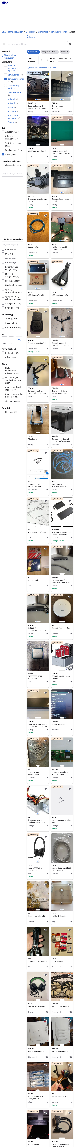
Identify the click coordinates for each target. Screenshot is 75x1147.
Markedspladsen (15, 31)
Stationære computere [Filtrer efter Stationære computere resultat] (14, 116)
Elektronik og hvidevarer (30, 34)
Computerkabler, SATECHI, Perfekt (34, 485)
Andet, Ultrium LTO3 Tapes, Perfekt (35, 1097)
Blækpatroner (57, 961)
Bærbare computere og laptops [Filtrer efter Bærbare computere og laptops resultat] (14, 68)
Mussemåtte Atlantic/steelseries (59, 485)
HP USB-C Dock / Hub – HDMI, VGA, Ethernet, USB (62, 581)
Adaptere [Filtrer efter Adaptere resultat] (12, 131)
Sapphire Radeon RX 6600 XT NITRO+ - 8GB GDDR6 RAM (37, 108)
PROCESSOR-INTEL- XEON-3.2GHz (35, 677)
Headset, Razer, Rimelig (37, 1006)
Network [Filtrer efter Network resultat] (13, 103)
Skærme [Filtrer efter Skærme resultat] (12, 107)
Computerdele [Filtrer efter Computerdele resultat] (15, 74)
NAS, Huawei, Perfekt (60, 1051)
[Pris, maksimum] (11, 339)
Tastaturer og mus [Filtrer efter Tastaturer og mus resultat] (13, 144)
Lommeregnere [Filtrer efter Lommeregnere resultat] (14, 93)
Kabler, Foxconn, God (60, 1096)
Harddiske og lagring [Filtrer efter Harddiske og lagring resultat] (13, 87)
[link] (12, 56)
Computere (43, 31)
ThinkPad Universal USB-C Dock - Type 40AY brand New (61, 534)
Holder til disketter (59, 916)
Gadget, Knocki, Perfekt (61, 628)
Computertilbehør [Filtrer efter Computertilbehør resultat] (15, 80)
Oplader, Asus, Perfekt (36, 916)
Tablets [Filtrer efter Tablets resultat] (12, 122)
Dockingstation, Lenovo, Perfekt (61, 200)
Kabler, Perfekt (33, 247)
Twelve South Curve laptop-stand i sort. (59, 392)
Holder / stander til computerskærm (59, 248)
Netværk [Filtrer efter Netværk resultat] (13, 99)
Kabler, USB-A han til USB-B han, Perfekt (62, 869)
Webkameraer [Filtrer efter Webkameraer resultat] (13, 150)
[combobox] (33, 44)
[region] (38, 86)
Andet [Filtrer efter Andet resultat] (10, 154)
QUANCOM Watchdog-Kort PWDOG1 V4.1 (60, 773)
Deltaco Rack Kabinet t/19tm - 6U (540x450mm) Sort (62, 441)
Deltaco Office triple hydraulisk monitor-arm (37, 392)
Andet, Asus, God (58, 724)
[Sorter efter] (65, 58)
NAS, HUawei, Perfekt (36, 1051)
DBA (4, 31)
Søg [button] (19, 339)
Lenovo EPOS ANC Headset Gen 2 (35, 869)
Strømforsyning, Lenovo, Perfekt (37, 200)
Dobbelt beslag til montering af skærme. (60, 344)
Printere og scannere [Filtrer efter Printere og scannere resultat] (11, 137)
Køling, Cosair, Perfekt (60, 1006)
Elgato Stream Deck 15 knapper (60, 107)
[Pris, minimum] (4, 339)
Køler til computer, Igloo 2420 (61, 821)
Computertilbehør (59, 31)
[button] (70, 44)
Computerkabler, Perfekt (37, 961)
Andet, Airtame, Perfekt (37, 343)
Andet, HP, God (33, 1144)
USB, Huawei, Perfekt (36, 295)
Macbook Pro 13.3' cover (37, 532)
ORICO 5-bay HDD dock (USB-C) (61, 677)
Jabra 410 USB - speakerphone (34, 773)
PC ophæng (32, 439)
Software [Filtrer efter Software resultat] (13, 111)
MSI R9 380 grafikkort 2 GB (37, 152)
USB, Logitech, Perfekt (60, 295)
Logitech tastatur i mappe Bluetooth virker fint (62, 153)
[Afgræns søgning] (12, 244)
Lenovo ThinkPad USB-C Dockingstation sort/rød (37, 725)
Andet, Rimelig (33, 580)
